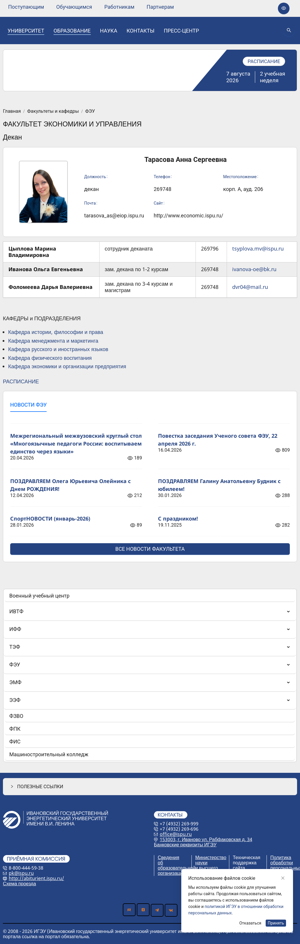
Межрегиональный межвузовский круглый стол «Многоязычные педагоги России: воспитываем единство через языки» (76, 443)
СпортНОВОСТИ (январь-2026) (50, 518)
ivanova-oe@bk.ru (254, 269)
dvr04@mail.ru (250, 286)
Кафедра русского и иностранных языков (58, 349)
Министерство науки (210, 860)
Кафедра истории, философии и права (55, 331)
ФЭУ (90, 111)
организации (171, 873)
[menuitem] (26, 7)
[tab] (28, 405)
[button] (150, 786)
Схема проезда (19, 883)
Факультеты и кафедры (53, 111)
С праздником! (178, 518)
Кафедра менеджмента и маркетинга (53, 340)
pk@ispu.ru (21, 873)
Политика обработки (281, 860)
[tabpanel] (150, 485)
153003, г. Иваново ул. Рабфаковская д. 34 (206, 839)
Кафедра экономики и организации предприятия (67, 366)
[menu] (91, 7)
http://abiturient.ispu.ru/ (36, 878)
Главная (12, 111)
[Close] (283, 878)
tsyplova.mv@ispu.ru (258, 248)
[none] (26, 7)
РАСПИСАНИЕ (21, 381)
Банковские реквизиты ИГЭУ (185, 844)
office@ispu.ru (176, 834)
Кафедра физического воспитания (50, 357)
